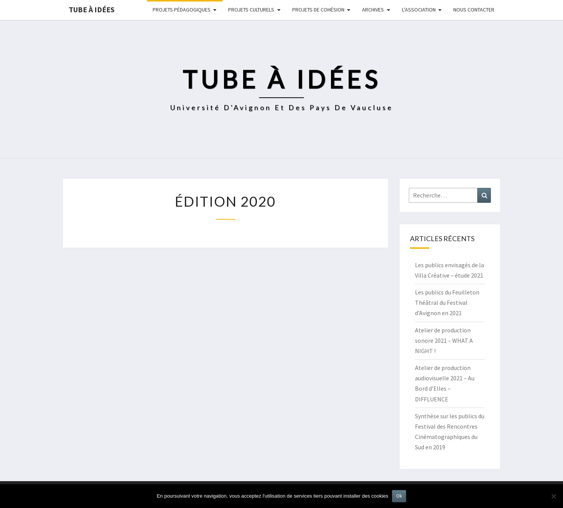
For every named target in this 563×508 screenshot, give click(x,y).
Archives (373, 9)
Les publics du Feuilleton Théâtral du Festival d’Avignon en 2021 (447, 302)
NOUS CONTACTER (473, 9)
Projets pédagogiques (182, 9)
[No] (553, 496)
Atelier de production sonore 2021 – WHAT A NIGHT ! (444, 340)
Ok (399, 496)
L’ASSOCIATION (419, 9)
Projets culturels (251, 9)
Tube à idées (92, 9)
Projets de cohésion (318, 9)
